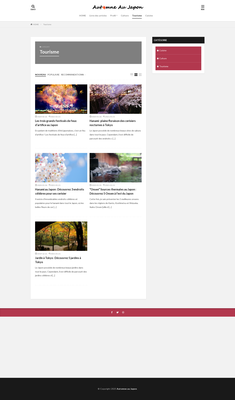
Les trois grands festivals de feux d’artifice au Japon (56, 123)
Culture (125, 15)
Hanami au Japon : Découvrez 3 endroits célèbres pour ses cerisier (59, 191)
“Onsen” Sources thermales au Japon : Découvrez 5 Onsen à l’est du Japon (113, 191)
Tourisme (137, 15)
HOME (82, 15)
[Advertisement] (117, 347)
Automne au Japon (127, 388)
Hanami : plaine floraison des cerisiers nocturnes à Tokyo (113, 123)
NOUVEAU (40, 74)
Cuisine (149, 15)
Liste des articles (98, 15)
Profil (113, 15)
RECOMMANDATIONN (72, 74)
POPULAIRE (53, 74)
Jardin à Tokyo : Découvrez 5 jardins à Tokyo (58, 260)
